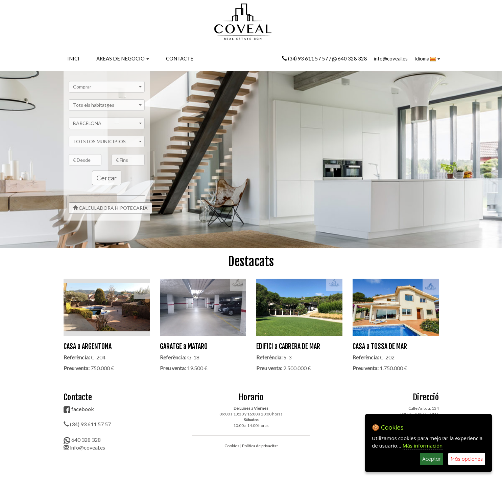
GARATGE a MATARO (184, 346)
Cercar (106, 178)
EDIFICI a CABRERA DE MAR (288, 346)
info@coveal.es (391, 58)
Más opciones (467, 459)
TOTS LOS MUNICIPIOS (107, 141)
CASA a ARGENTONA (88, 346)
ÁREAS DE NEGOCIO (122, 58)
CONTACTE (179, 58)
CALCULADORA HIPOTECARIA (110, 208)
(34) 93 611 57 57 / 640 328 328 (324, 58)
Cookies (231, 445)
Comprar (107, 87)
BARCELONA (107, 123)
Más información (423, 445)
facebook (79, 409)
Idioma (427, 59)
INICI (73, 58)
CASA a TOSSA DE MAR (380, 346)
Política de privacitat (260, 445)
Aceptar (431, 459)
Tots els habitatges (107, 105)
